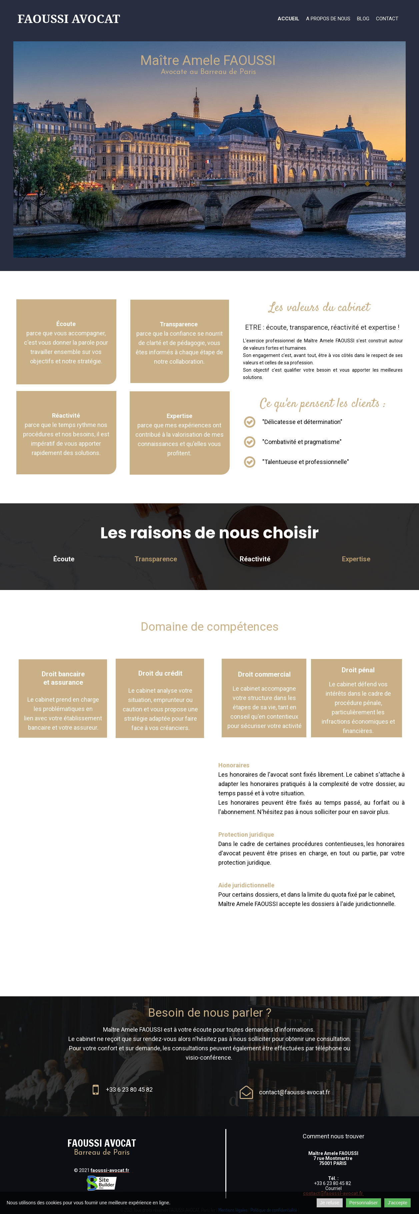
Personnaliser (363, 1202)
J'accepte (397, 1202)
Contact (387, 19)
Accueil (288, 19)
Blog (363, 19)
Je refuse (329, 1202)
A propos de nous (328, 19)
